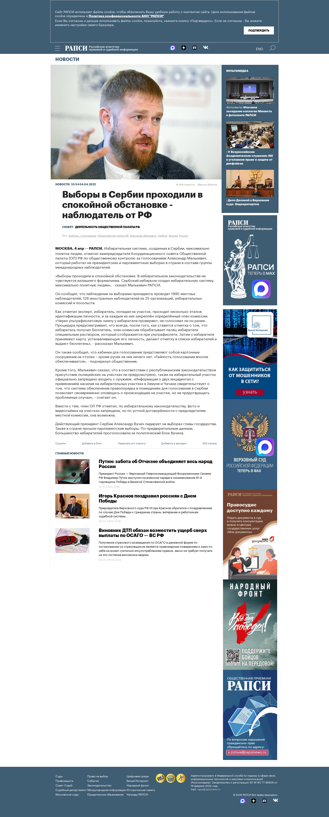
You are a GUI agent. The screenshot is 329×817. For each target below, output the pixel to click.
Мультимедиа (237, 71)
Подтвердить (258, 30)
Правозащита (64, 780)
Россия (183, 235)
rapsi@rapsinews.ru (208, 789)
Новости (67, 59)
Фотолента (234, 107)
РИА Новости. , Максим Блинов (196, 184)
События (93, 780)
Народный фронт (138, 785)
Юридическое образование (105, 794)
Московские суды (67, 794)
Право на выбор (97, 776)
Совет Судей (64, 785)
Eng (259, 48)
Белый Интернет (138, 780)
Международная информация (106, 789)
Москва (173, 235)
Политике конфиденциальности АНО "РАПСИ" (126, 16)
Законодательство (99, 785)
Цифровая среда (138, 776)
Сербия (162, 235)
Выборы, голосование (82, 235)
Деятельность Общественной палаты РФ (107, 227)
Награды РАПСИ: (138, 794)
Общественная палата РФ (113, 235)
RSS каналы (210, 443)
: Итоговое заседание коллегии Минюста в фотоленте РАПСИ (249, 111)
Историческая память (141, 789)
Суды (59, 776)
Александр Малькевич (143, 235)
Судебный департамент (71, 789)
